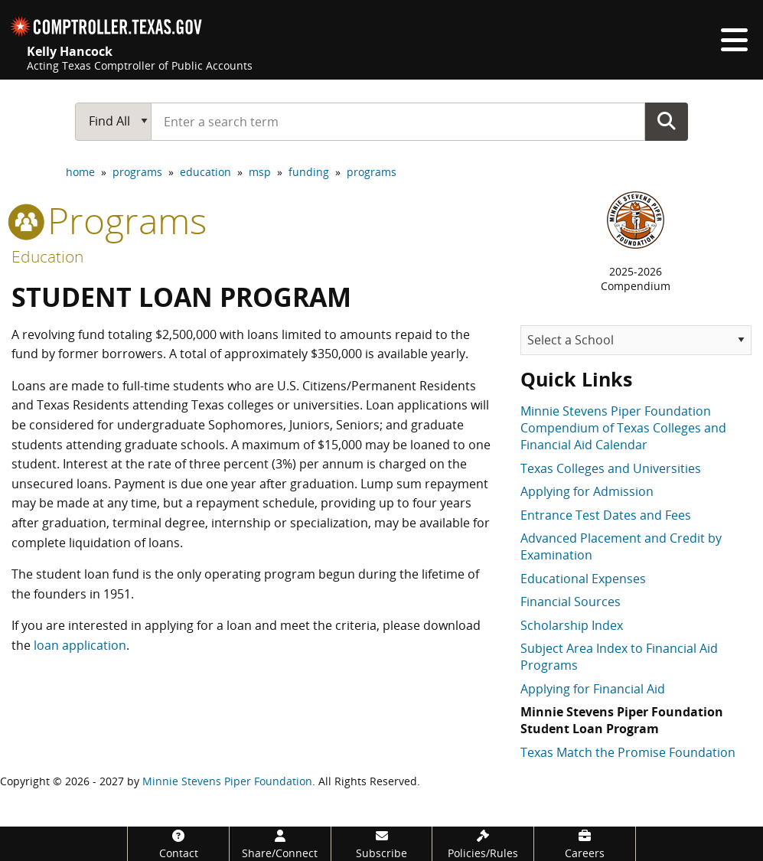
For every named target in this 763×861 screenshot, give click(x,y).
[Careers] (584, 844)
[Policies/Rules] (482, 844)
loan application (80, 645)
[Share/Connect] (280, 844)
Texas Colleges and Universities (610, 468)
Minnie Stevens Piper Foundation (227, 781)
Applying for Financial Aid (592, 688)
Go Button (666, 121)
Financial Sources (570, 601)
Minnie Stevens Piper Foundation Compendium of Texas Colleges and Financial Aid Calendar (623, 428)
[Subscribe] (381, 844)
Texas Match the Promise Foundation (627, 752)
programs (137, 172)
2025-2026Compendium (635, 279)
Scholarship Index (571, 625)
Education (47, 256)
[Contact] (178, 844)
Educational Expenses (583, 578)
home (80, 172)
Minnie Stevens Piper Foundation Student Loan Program (621, 720)
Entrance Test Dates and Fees (605, 515)
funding (309, 172)
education (205, 172)
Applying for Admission (587, 491)
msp (260, 172)
